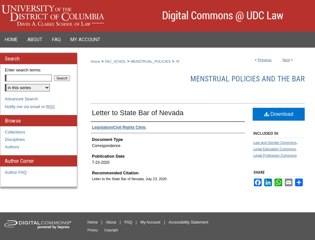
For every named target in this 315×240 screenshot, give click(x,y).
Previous (265, 60)
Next (286, 60)
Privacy (92, 230)
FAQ (128, 222)
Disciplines (15, 139)
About (111, 222)
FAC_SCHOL (115, 61)
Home (95, 61)
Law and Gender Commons (275, 142)
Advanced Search (21, 99)
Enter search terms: (23, 70)
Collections (15, 132)
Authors (12, 146)
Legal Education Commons (274, 149)
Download (278, 114)
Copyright (111, 230)
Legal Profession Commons (275, 155)
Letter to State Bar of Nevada (138, 113)
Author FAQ (16, 172)
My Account (150, 222)
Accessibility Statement (188, 222)
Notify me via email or (30, 106)
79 (177, 61)
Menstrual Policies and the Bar (247, 78)
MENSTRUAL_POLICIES (150, 61)
